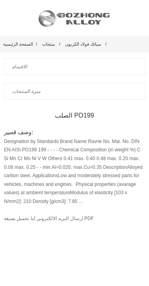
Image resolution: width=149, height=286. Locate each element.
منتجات (48, 44)
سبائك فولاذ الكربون (83, 44)
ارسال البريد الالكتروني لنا (56, 218)
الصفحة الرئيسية (18, 44)
